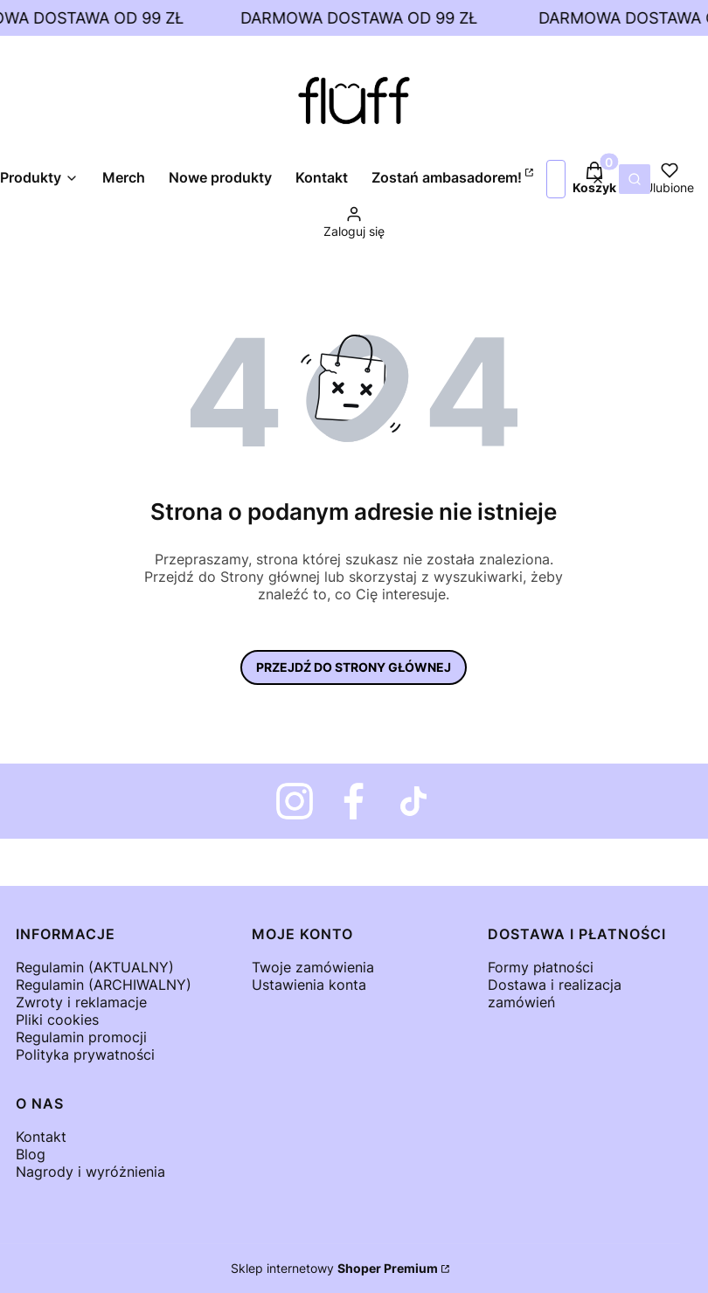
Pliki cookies (57, 1019)
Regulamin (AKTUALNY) (95, 967)
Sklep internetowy (334, 1268)
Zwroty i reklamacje (81, 1002)
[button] (634, 179)
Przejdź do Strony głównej (353, 667)
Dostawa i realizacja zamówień (554, 993)
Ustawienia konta (309, 984)
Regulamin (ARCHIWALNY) (103, 984)
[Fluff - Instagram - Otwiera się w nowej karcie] (294, 801)
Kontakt (41, 1136)
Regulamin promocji (81, 1037)
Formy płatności (540, 967)
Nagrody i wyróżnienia (90, 1171)
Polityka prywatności (85, 1054)
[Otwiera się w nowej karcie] (354, 801)
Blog (30, 1154)
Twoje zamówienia (313, 967)
